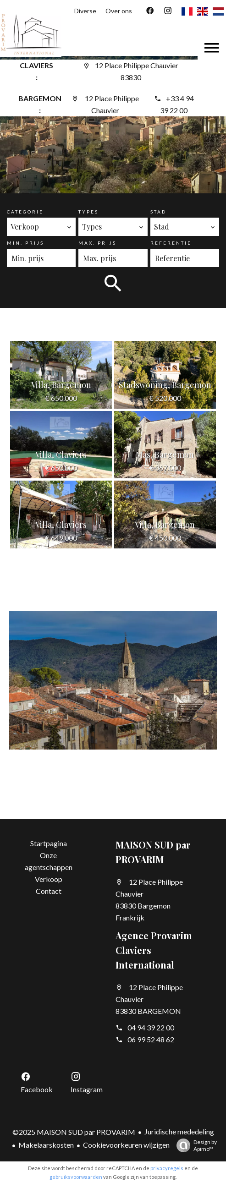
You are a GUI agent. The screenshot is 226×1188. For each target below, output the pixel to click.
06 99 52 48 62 (150, 1039)
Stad (158, 211)
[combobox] (41, 227)
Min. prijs (25, 243)
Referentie (171, 243)
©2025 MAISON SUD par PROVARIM (73, 1132)
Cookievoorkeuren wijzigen (126, 1144)
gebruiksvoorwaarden (76, 1177)
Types (88, 211)
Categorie (25, 211)
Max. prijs (97, 243)
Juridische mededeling (179, 1131)
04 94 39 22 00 (150, 1027)
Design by (194, 1145)
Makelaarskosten (46, 1144)
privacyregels (166, 1168)
